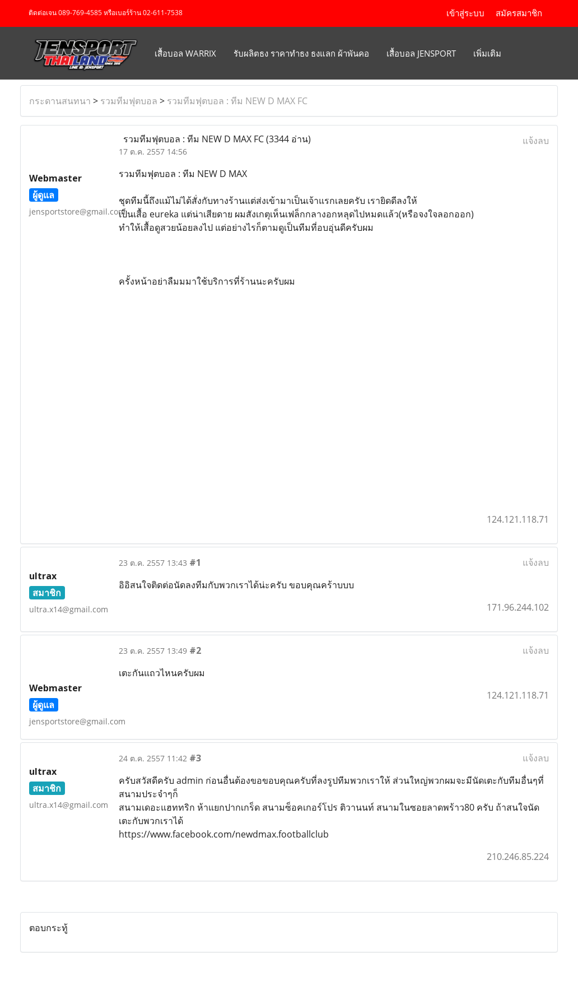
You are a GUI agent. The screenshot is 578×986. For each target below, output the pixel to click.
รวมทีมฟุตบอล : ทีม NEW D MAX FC (237, 101)
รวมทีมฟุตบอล (128, 101)
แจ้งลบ (536, 140)
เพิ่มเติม (487, 53)
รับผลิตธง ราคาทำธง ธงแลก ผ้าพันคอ (301, 53)
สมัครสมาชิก (519, 13)
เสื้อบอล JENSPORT (421, 53)
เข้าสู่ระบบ (465, 13)
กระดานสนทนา (60, 101)
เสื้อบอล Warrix (185, 53)
